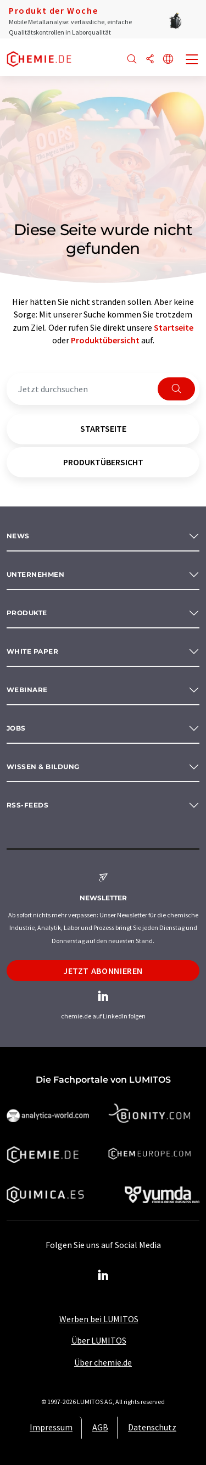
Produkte (27, 613)
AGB (100, 1427)
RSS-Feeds (27, 805)
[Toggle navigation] (192, 60)
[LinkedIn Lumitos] (103, 1275)
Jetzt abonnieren (103, 970)
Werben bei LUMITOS (98, 1318)
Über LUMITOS (98, 1340)
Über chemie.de (103, 1362)
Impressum (51, 1427)
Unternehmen (35, 574)
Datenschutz (152, 1427)
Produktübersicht (105, 340)
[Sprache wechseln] (168, 59)
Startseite (173, 327)
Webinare (27, 690)
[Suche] (132, 59)
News (18, 536)
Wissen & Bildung (43, 766)
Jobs (16, 728)
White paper (32, 651)
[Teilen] (150, 59)
